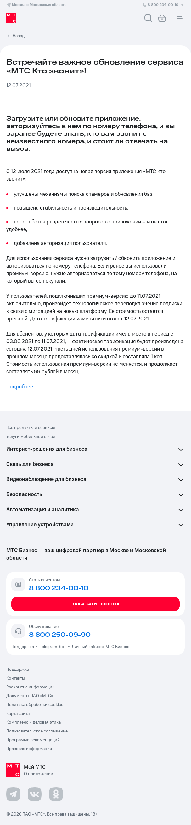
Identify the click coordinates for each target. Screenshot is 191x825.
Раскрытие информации (30, 687)
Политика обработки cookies (34, 705)
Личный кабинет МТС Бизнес (100, 647)
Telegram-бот (53, 647)
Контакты (15, 678)
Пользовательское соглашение (37, 731)
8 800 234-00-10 (163, 5)
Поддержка (23, 647)
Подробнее (19, 387)
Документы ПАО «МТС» (29, 696)
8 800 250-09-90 (60, 635)
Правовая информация (29, 749)
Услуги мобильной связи (30, 436)
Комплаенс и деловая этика (33, 722)
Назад (19, 36)
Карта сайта (18, 713)
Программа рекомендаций (33, 740)
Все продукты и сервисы (30, 428)
